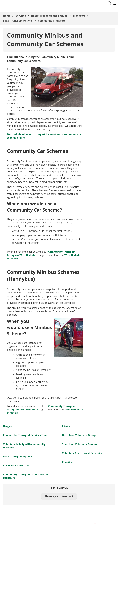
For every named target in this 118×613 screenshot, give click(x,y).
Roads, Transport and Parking (49, 15)
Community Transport (51, 20)
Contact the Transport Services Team (25, 435)
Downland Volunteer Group (79, 435)
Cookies (7, 517)
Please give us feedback (59, 496)
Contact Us (9, 513)
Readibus (67, 462)
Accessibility (10, 510)
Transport (79, 15)
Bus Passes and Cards (16, 465)
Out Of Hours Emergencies (18, 520)
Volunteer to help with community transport (24, 445)
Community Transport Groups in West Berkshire (26, 476)
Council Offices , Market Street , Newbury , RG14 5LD (33, 527)
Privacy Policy (10, 524)
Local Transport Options (18, 20)
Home (6, 15)
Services (21, 15)
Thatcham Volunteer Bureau (79, 444)
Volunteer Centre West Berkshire (82, 453)
